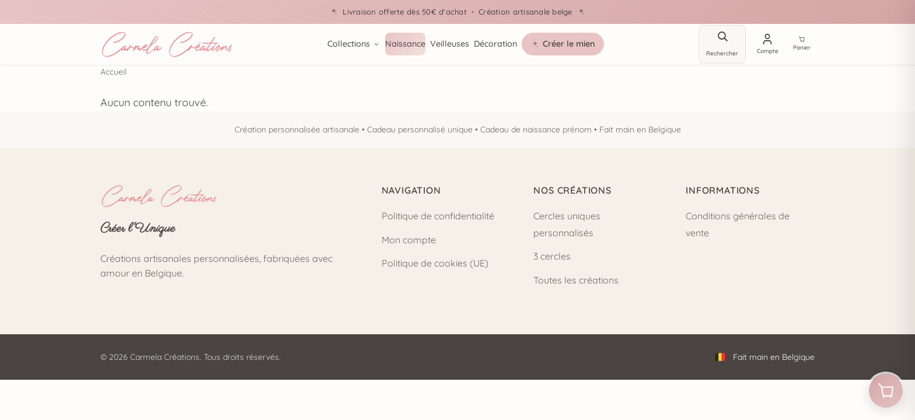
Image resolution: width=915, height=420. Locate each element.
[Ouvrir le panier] (883, 388)
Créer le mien (561, 43)
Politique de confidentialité (438, 216)
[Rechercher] (720, 44)
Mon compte (409, 240)
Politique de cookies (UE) (435, 263)
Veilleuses (448, 43)
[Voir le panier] (802, 44)
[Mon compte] (766, 44)
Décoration (494, 43)
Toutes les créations (576, 280)
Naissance (404, 43)
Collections (352, 43)
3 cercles (552, 256)
